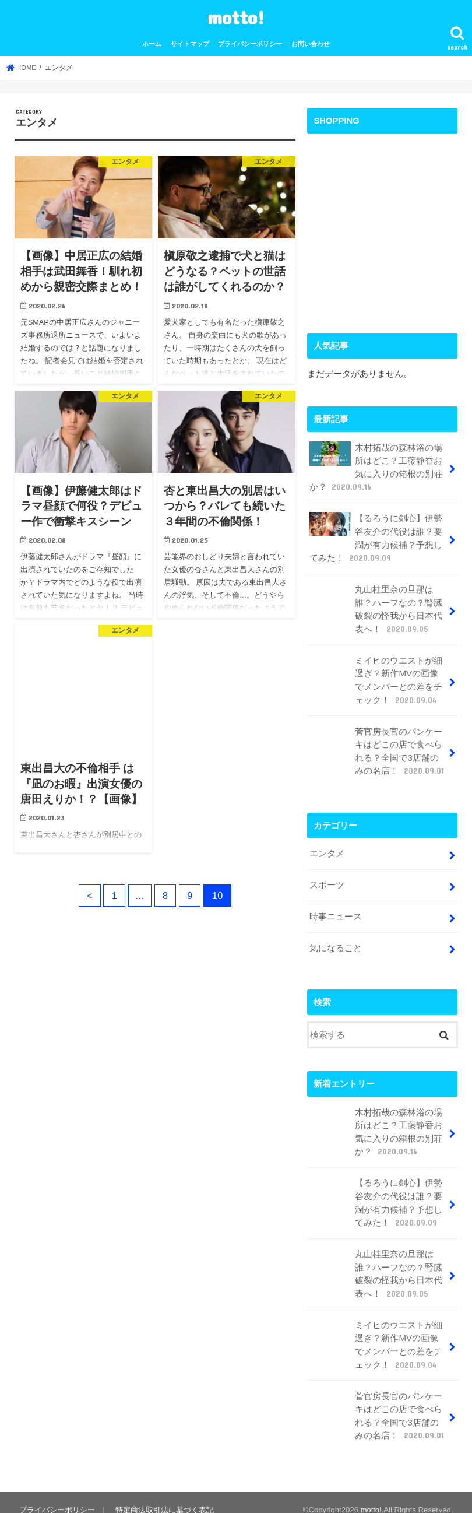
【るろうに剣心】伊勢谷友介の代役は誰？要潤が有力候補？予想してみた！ (375, 536)
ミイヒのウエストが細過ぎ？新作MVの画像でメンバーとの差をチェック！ (378, 675)
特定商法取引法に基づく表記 (163, 1494)
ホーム (151, 43)
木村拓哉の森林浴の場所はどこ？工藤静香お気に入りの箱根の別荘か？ (375, 466)
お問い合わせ (310, 43)
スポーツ (326, 878)
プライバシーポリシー (250, 43)
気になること (335, 940)
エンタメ (326, 847)
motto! (236, 17)
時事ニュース (335, 909)
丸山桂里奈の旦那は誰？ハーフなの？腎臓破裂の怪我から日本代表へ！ (375, 605)
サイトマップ (190, 43)
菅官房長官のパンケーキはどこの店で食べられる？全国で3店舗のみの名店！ (377, 745)
